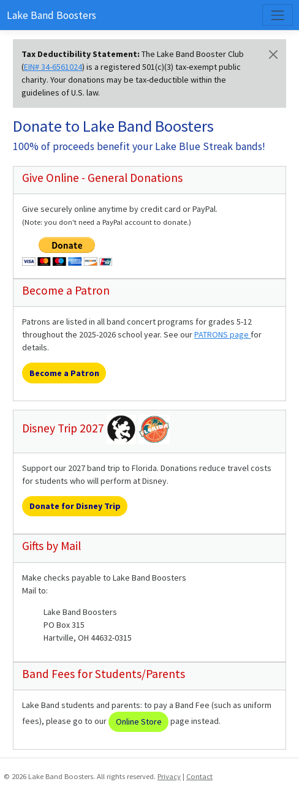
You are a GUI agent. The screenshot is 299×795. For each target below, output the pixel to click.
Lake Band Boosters (51, 15)
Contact (199, 776)
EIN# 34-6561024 (53, 66)
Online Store (139, 721)
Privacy (169, 776)
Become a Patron (64, 373)
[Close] (273, 54)
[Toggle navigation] (277, 15)
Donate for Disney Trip (75, 505)
